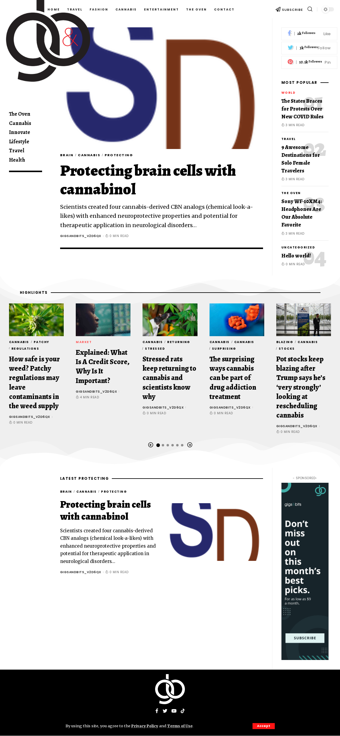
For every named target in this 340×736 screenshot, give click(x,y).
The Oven (291, 193)
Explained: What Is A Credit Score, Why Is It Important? (103, 366)
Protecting (124, 155)
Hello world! (296, 255)
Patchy (41, 342)
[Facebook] (309, 33)
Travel (288, 139)
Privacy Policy (145, 725)
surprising (224, 348)
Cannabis (92, 155)
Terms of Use (182, 725)
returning (178, 342)
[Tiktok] (183, 711)
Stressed (155, 348)
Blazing (284, 342)
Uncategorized (298, 247)
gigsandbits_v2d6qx (80, 237)
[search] (310, 9)
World (288, 92)
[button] (151, 445)
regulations (25, 348)
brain (67, 155)
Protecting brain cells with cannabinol (148, 181)
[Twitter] (309, 48)
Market (84, 342)
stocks (287, 348)
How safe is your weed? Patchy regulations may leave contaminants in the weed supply (34, 382)
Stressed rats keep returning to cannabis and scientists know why (169, 377)
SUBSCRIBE (292, 9)
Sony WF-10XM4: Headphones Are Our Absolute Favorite (301, 213)
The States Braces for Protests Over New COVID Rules (302, 108)
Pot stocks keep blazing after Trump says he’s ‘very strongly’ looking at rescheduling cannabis (300, 387)
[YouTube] (174, 711)
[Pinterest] (309, 62)
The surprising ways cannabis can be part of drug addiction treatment (233, 377)
